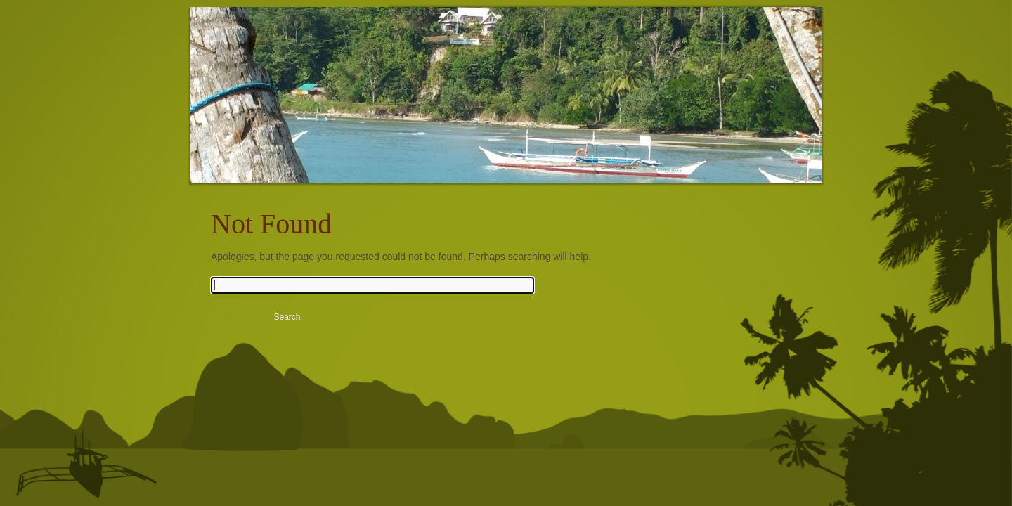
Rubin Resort (313, 105)
